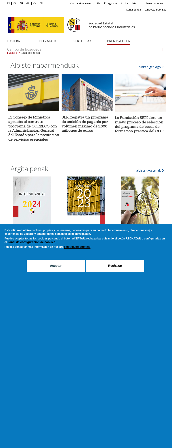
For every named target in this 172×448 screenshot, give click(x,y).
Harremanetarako (155, 3)
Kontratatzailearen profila (85, 3)
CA (14, 3)
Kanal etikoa (133, 9)
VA (34, 3)
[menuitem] (9, 3)
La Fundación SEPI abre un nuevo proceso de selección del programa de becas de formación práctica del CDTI (139, 124)
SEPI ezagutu (47, 41)
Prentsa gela (118, 41)
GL (28, 3)
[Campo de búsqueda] (163, 49)
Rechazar (115, 265)
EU (21, 3)
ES (8, 3)
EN (41, 3)
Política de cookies (77, 246)
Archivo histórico (131, 3)
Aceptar (56, 265)
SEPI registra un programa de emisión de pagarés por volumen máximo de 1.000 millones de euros (85, 124)
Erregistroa (110, 3)
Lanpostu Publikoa (155, 9)
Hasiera (13, 41)
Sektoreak (82, 41)
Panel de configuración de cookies (31, 242)
